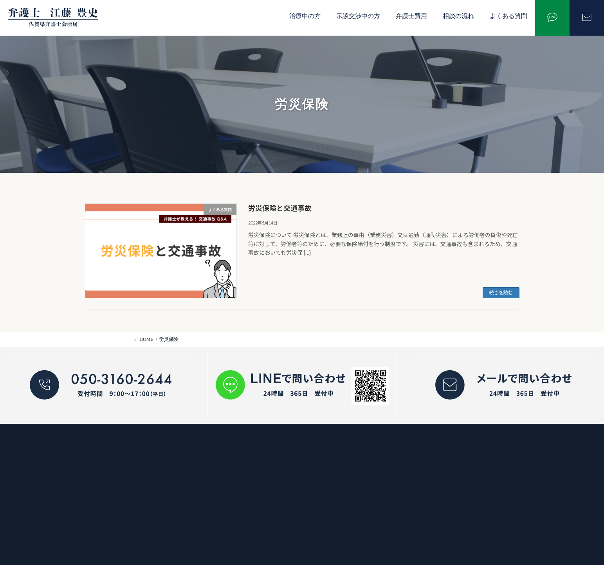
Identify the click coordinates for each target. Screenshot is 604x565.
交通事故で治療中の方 (261, 447)
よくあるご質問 (253, 503)
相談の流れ (458, 16)
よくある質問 (508, 16)
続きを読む (501, 292)
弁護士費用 (411, 16)
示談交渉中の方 (358, 16)
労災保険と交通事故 (280, 208)
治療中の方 (305, 16)
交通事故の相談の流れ (261, 475)
